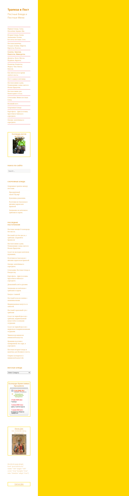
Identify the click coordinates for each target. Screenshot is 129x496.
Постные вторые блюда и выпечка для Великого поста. (19, 351)
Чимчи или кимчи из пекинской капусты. (16, 336)
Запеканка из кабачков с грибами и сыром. (18, 211)
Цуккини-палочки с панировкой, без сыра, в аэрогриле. (17, 343)
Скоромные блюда (14, 108)
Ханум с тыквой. (14, 294)
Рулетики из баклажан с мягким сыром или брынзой (18, 204)
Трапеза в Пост (18, 9)
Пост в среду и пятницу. (17, 79)
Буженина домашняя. (17, 198)
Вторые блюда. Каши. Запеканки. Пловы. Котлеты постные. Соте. (17, 37)
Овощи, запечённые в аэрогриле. (16, 121)
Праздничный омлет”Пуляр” (14, 193)
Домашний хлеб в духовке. (18, 284)
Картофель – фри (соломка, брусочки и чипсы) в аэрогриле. (18, 113)
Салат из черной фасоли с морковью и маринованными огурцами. (19, 329)
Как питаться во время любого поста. (16, 74)
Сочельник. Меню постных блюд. (18, 98)
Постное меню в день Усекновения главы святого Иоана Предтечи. (18, 85)
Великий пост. (13, 104)
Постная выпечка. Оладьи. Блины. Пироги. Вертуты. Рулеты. (17, 45)
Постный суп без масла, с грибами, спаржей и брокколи (17, 237)
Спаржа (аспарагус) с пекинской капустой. (16, 357)
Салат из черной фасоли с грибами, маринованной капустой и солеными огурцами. (17, 319)
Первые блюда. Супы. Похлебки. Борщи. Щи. (16, 30)
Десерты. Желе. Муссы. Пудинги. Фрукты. (16, 59)
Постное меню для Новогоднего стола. (15, 92)
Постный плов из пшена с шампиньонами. (17, 299)
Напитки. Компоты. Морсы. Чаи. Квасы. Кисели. (15, 66)
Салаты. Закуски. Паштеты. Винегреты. (16, 53)
